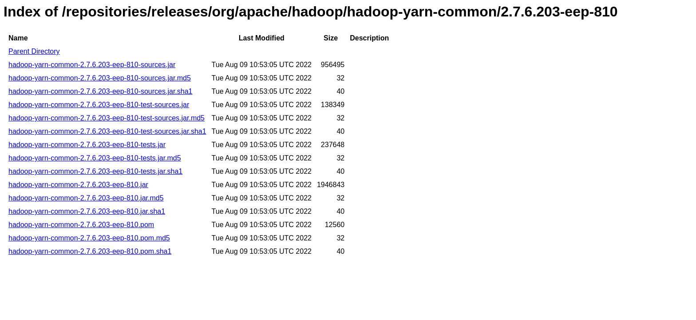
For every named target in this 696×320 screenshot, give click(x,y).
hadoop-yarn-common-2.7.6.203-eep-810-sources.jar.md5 (99, 78)
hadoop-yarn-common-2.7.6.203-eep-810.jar (78, 184)
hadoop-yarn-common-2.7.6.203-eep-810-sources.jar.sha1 (100, 91)
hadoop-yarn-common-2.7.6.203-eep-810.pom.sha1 (89, 251)
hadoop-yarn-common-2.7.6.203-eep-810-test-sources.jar (98, 104)
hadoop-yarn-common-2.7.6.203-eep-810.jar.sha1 (86, 211)
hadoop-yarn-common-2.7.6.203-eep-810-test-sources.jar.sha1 (107, 131)
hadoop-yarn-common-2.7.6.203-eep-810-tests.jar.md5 (94, 158)
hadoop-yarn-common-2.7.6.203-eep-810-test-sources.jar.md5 (106, 118)
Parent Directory (34, 51)
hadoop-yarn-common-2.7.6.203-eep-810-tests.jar (87, 144)
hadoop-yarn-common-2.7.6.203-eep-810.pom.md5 (89, 238)
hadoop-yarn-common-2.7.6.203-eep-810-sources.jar (91, 64)
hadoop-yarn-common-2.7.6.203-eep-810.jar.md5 (86, 198)
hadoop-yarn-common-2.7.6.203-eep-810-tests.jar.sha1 (95, 171)
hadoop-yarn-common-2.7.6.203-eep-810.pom (81, 224)
